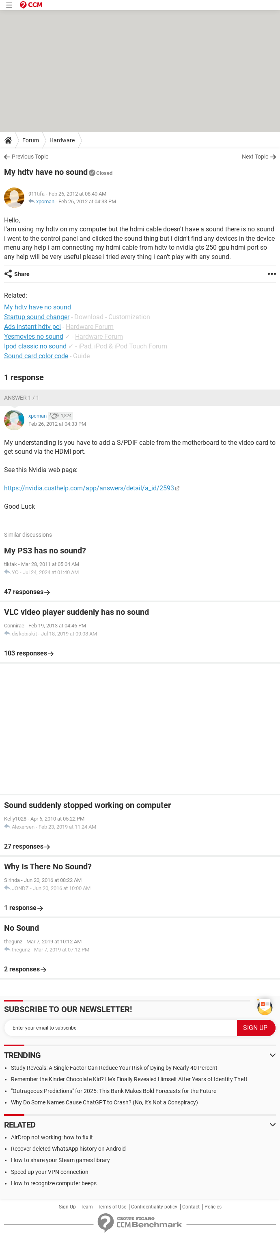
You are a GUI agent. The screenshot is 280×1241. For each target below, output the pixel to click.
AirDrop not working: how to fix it (52, 1137)
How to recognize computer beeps (54, 1183)
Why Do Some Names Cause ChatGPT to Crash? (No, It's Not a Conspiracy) (104, 1102)
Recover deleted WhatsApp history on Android (68, 1148)
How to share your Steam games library (60, 1160)
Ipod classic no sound (35, 346)
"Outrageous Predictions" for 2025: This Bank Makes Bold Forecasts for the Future (113, 1091)
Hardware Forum (90, 327)
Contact (191, 1207)
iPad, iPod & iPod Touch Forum (122, 346)
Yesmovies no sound (33, 336)
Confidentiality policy (154, 1207)
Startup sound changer (36, 317)
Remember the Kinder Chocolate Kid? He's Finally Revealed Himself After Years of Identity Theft (129, 1079)
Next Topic (255, 156)
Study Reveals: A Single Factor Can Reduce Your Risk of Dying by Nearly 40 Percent (114, 1068)
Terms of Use (112, 1207)
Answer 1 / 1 (21, 397)
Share (22, 274)
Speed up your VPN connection (49, 1172)
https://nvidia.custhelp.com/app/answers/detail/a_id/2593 (89, 488)
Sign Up (67, 1207)
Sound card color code (36, 356)
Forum (30, 140)
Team (87, 1207)
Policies (213, 1207)
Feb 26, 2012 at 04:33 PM (87, 201)
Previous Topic (30, 156)
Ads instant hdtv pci (32, 327)
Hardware (62, 140)
